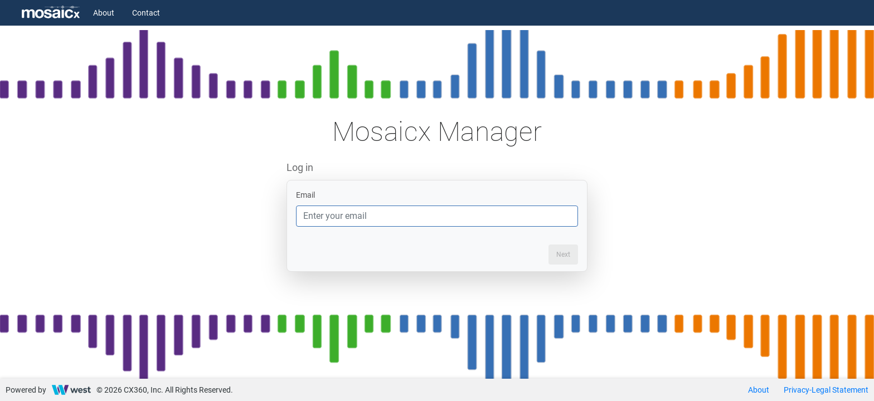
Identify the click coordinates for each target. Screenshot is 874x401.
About (103, 12)
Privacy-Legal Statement (826, 389)
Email (305, 194)
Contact (146, 12)
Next (563, 254)
